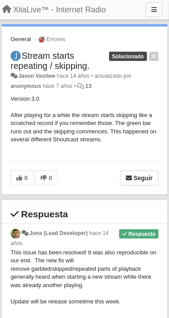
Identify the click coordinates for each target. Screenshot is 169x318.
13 (89, 86)
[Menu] (154, 9)
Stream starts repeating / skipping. (50, 61)
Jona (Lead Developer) (58, 233)
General (21, 39)
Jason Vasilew (36, 76)
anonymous (26, 86)
